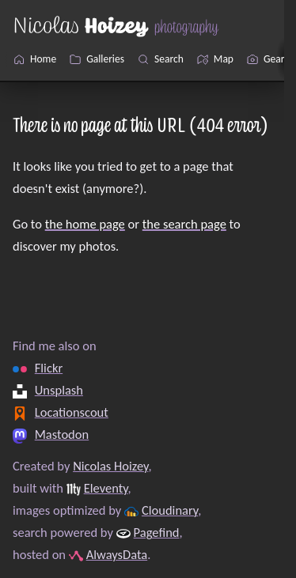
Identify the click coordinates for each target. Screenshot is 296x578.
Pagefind (157, 532)
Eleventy (106, 488)
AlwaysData (117, 554)
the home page (85, 224)
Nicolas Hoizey (110, 466)
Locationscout (71, 412)
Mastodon (62, 434)
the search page (184, 224)
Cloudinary (170, 510)
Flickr (49, 368)
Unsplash (59, 390)
